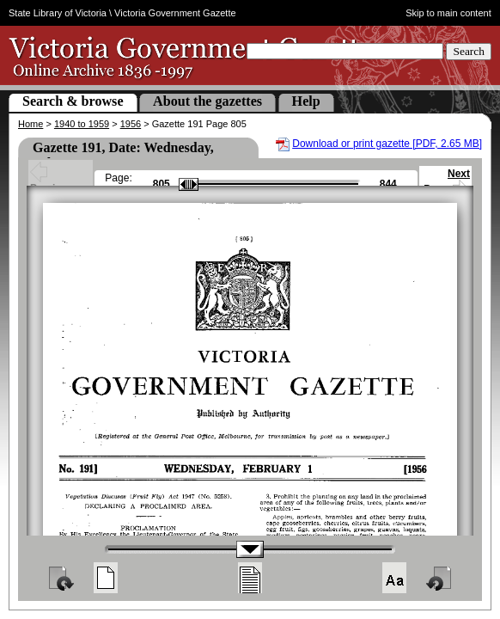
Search (469, 51)
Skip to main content (448, 13)
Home (30, 124)
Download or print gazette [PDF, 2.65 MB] (387, 144)
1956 (130, 124)
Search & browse (73, 101)
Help (306, 101)
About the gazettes (207, 101)
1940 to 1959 (81, 124)
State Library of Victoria (58, 13)
